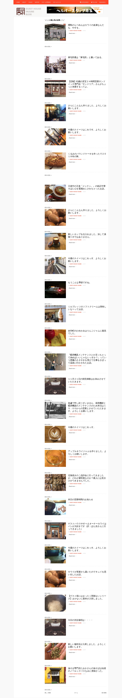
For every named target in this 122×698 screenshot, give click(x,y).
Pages (30, 2)
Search (102, 2)
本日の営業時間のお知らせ (80, 499)
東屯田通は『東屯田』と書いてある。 (85, 57)
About (24, 2)
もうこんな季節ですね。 (79, 282)
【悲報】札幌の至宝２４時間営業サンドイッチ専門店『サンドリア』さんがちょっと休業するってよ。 (87, 84)
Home (18, 2)
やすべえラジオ (57, 2)
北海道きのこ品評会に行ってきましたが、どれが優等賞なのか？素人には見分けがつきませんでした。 (87, 478)
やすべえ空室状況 (46, 2)
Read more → (72, 33)
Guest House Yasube (75, 30)
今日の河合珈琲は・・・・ (80, 620)
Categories (84, 2)
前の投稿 (104, 692)
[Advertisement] (75, 22)
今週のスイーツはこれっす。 (81, 427)
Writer (37, 2)
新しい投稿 (48, 692)
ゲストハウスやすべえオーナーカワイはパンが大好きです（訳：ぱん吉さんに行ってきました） (87, 526)
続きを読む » (48, 46)
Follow (94, 2)
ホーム (76, 692)
